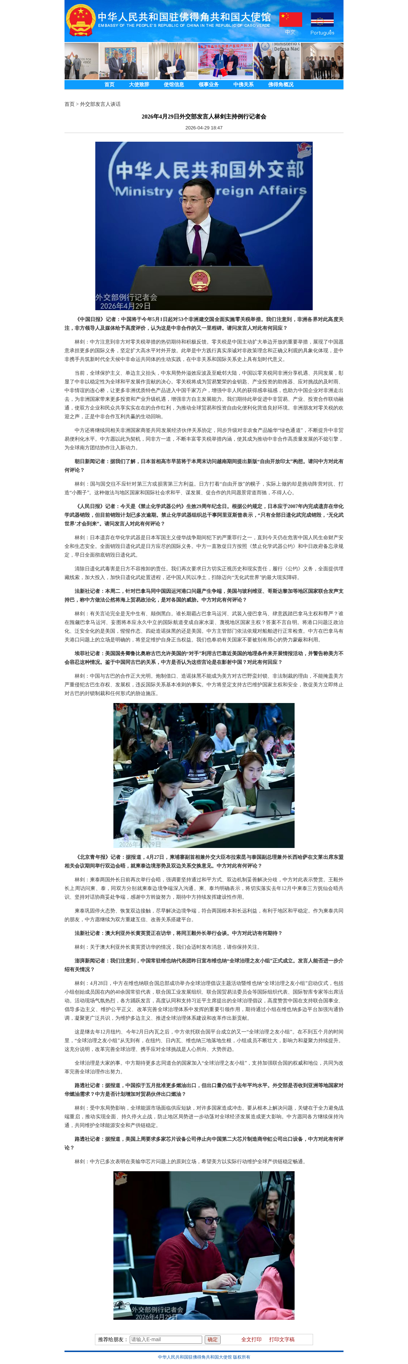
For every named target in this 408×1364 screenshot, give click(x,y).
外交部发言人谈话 (100, 104)
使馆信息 (174, 84)
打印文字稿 (282, 1339)
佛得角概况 (280, 84)
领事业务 (209, 84)
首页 (109, 84)
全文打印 (251, 1339)
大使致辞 (139, 84)
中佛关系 (243, 84)
